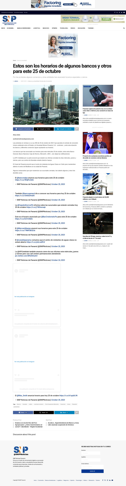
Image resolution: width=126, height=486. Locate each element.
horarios (63, 404)
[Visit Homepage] (9, 20)
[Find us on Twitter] (117, 12)
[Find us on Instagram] (119, 12)
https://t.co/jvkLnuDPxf (36, 242)
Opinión (54, 28)
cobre (30, 404)
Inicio (3, 28)
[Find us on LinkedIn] (121, 12)
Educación (81, 28)
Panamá (74, 404)
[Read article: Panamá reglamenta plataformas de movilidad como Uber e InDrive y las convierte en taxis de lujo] (98, 96)
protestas (16, 406)
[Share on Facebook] (23, 129)
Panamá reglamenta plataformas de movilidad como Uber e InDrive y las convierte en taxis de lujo (98, 111)
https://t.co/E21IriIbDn (24, 219)
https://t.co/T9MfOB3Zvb (25, 230)
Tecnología (64, 28)
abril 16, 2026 (92, 160)
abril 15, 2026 (92, 240)
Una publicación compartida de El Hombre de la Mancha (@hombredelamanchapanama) (38, 324)
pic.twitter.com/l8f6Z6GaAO (26, 256)
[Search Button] (124, 28)
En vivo (25, 12)
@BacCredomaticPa (49, 217)
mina (68, 404)
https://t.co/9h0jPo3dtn (24, 180)
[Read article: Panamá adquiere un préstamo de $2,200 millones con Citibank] (98, 184)
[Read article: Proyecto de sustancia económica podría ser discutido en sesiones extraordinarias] (98, 143)
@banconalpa (22, 178)
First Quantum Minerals (52, 404)
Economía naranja (18, 12)
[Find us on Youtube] (124, 12)
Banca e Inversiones (23, 28)
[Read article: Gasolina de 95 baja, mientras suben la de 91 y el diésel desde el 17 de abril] (98, 223)
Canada (25, 404)
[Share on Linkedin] (64, 129)
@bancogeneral (28, 193)
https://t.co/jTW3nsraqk (36, 207)
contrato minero (38, 404)
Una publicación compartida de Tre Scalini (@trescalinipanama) (36, 389)
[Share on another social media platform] (77, 129)
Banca (19, 404)
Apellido (90, 459)
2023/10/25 (24, 81)
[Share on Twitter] (44, 129)
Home (14, 60)
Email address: (92, 465)
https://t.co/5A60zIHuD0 (24, 196)
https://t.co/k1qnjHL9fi (68, 396)
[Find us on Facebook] (102, 480)
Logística (36, 28)
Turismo (91, 28)
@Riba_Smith (22, 396)
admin (16, 81)
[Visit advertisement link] (63, 4)
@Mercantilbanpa (24, 228)
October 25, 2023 (58, 184)
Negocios (46, 28)
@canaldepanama (24, 240)
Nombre (90, 452)
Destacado (43, 81)
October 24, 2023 (58, 260)
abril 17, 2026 (92, 115)
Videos (73, 28)
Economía (10, 28)
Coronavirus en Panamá (7, 12)
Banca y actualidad (22, 60)
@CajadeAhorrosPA (25, 205)
